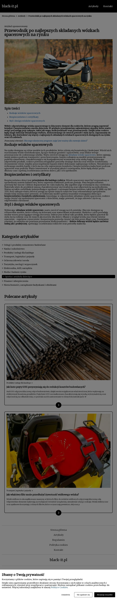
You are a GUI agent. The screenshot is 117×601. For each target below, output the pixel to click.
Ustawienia (65, 595)
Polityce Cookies (59, 587)
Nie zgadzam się (83, 595)
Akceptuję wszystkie (105, 595)
